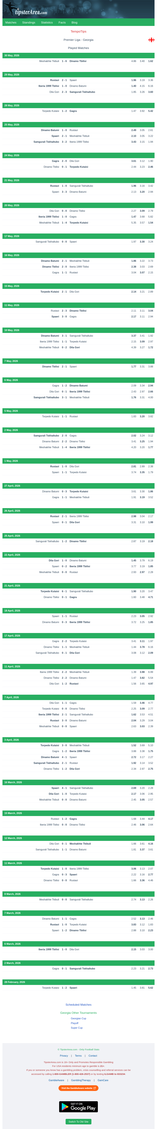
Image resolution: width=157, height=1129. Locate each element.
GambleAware (56, 1080)
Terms (78, 1055)
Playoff (74, 1023)
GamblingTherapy (81, 1080)
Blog (74, 22)
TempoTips (78, 31)
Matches (10, 22)
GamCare (103, 1080)
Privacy (64, 1055)
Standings (28, 22)
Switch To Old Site (78, 1121)
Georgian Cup (78, 1018)
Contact (93, 1055)
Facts (62, 22)
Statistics (47, 22)
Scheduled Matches (79, 1004)
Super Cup (77, 1028)
